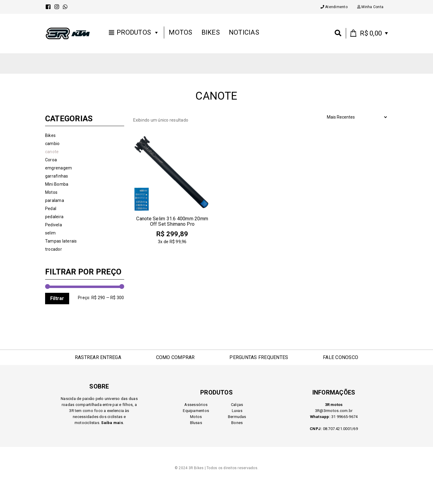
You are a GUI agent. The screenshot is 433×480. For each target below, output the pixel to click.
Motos (180, 33)
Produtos (138, 33)
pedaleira (54, 216)
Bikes (210, 33)
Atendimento (334, 7)
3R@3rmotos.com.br (333, 410)
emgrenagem (58, 168)
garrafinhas (56, 176)
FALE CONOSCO (340, 357)
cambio (52, 143)
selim (50, 233)
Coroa (51, 159)
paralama (54, 200)
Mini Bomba (56, 184)
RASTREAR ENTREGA (98, 357)
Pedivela (53, 224)
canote (52, 151)
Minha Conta (370, 7)
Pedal (50, 208)
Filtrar (57, 298)
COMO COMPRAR (175, 357)
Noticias (244, 33)
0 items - (371, 34)
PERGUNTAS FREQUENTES (258, 357)
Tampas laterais (61, 241)
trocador (53, 249)
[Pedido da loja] (357, 117)
